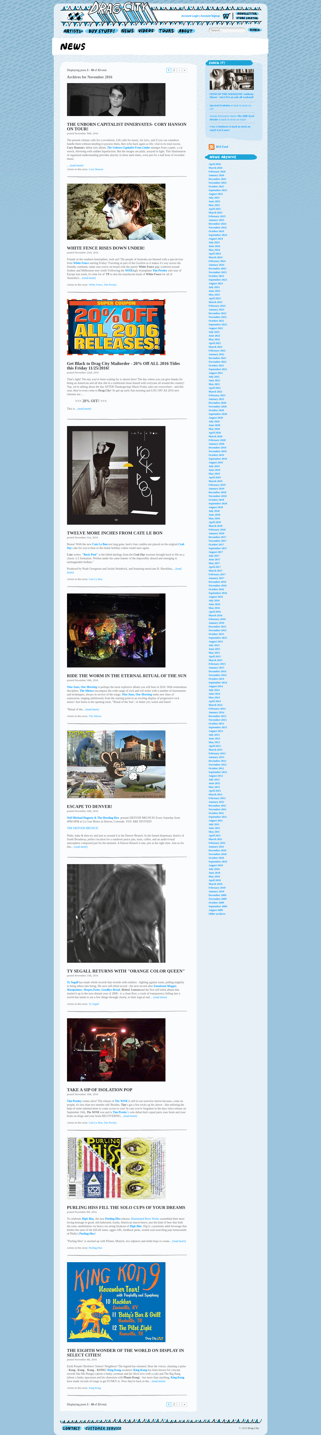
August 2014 (216, 686)
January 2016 (216, 622)
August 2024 (216, 238)
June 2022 (214, 335)
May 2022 (214, 339)
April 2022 (215, 343)
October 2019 (216, 455)
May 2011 (214, 831)
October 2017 (216, 544)
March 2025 (216, 212)
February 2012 (217, 798)
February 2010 (217, 887)
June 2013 (214, 738)
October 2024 (216, 231)
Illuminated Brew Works (145, 1218)
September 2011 (218, 816)
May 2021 (214, 384)
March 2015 (216, 660)
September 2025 (218, 190)
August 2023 (216, 283)
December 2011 (217, 805)
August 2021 (216, 372)
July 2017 (214, 555)
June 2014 (214, 693)
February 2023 (217, 305)
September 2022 (218, 324)
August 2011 (216, 820)
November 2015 (218, 630)
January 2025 (216, 220)
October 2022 (216, 320)
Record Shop (102, 31)
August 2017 (216, 551)
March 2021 (216, 391)
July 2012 (214, 779)
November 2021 (218, 361)
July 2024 (214, 242)
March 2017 (216, 570)
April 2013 (215, 745)
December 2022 (217, 313)
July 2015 (214, 645)
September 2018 (218, 503)
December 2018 (217, 492)
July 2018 (214, 510)
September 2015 (218, 637)
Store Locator (248, 18)
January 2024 (216, 264)
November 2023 (218, 272)
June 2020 (214, 425)
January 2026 (216, 175)
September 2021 (218, 369)
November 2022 (218, 316)
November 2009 (218, 898)
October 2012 (216, 768)
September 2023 (218, 279)
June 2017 (214, 559)
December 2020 (217, 402)
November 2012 (218, 764)
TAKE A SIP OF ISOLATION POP (99, 1089)
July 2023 (214, 287)
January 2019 (216, 488)
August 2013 (216, 731)
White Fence (95, 284)
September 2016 (218, 593)
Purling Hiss (95, 1247)
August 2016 (216, 596)
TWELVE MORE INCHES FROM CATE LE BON (115, 532)
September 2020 (218, 413)
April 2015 (215, 656)
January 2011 (216, 846)
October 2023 (216, 275)
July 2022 (214, 331)
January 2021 (216, 399)
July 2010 (214, 869)
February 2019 (217, 484)
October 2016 (216, 589)
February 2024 (217, 261)
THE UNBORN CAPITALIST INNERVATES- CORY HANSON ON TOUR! (127, 126)
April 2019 (215, 477)
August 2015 (216, 641)
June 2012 (214, 783)
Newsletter (248, 14)
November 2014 (218, 675)
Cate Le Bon (96, 579)
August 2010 (216, 865)
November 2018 (218, 496)
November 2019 (218, 451)
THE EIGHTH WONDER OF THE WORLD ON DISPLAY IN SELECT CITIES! (125, 1352)
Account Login (190, 16)
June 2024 (214, 246)
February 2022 (217, 350)
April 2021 (215, 387)
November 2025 (218, 182)
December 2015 (217, 626)
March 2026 (216, 167)
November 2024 (218, 227)
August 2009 (216, 910)
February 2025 (217, 216)
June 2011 (214, 828)
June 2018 (214, 514)
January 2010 (216, 891)
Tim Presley (110, 284)
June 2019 (214, 469)
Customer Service (102, 1428)
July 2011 (214, 824)
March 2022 (216, 346)
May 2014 (214, 697)
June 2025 (214, 201)
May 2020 (214, 428)
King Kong (95, 1387)
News (128, 31)
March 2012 (216, 794)
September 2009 (218, 906)
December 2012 (217, 760)
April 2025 (215, 208)
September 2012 (218, 772)
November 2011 (217, 809)
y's (121, 1112)
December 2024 (217, 223)
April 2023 (215, 298)
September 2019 (218, 458)
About (186, 31)
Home (111, 11)
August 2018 (216, 507)
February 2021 (217, 395)
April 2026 (215, 164)
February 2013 (217, 753)
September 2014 (218, 682)
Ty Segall (94, 1003)
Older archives (217, 913)
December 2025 (217, 178)
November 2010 (218, 854)
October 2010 (216, 857)
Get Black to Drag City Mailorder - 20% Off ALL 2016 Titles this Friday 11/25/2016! (123, 366)
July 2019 (214, 466)
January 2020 (216, 443)
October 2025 (216, 186)
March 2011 (215, 839)
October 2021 (216, 365)
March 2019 (216, 481)
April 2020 (215, 432)
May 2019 (214, 473)
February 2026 (217, 171)
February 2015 (217, 663)
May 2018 (214, 518)
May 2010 (214, 876)
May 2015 (214, 652)
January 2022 (216, 354)
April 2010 (215, 880)
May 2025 (214, 205)
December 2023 (217, 268)
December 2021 (217, 358)
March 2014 (216, 704)
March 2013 (216, 749)
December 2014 (217, 671)
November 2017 (218, 540)
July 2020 (214, 421)
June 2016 (214, 604)
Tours (166, 31)
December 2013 (217, 716)
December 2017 (217, 537)
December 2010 (217, 850)
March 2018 (216, 525)
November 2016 (218, 585)
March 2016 (216, 615)
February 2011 (217, 842)
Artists (72, 31)
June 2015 (214, 648)
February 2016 (217, 619)
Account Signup (210, 16)
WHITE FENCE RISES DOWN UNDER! (106, 248)
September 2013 (218, 727)
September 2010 (218, 861)
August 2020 (216, 417)
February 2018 (217, 529)
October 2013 (216, 723)
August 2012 (216, 775)
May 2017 (214, 563)
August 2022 (216, 328)
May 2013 (214, 742)
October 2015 (216, 634)
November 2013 (218, 719)
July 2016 (214, 600)
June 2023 (214, 290)
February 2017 (217, 574)
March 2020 (216, 436)
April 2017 (215, 566)
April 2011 (215, 835)
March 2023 (216, 302)
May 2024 (214, 249)
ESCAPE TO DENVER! (89, 806)
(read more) (77, 165)
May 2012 (214, 786)
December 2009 (217, 895)
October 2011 (216, 813)
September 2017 (218, 548)
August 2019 (216, 462)
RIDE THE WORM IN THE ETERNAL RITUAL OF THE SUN (127, 675)
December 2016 (217, 581)
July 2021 (214, 376)
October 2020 (216, 410)
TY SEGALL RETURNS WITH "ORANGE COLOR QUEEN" (126, 971)
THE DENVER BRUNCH (82, 828)
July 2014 (214, 689)
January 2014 (216, 712)
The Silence (95, 716)
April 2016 (215, 611)
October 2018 (216, 499)
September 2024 (218, 234)
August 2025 (216, 193)
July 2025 (214, 197)
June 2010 (214, 872)
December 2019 (217, 447)
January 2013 (216, 757)
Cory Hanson (96, 169)
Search (255, 30)
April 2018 (215, 522)
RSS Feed (218, 147)
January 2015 (216, 667)
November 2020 (218, 406)
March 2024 (216, 257)
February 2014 (217, 708)
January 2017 (216, 578)
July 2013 (214, 734)
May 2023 (214, 294)
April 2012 (215, 790)
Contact (72, 1428)
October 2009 (216, 902)
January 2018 (216, 533)
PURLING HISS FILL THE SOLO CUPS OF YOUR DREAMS (126, 1207)
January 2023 (216, 309)
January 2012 (216, 801)
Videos (146, 31)
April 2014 (215, 701)
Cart (226, 16)
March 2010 (216, 883)
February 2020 (217, 440)
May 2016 (214, 607)
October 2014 (216, 678)
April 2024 (215, 253)
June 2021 (214, 380)
